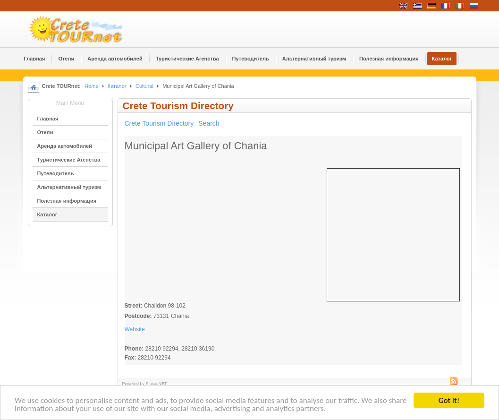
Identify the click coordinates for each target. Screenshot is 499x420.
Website (135, 329)
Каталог (117, 86)
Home (91, 86)
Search (208, 123)
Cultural (144, 86)
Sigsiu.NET (156, 383)
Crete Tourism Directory (159, 123)
